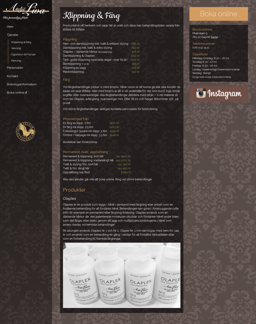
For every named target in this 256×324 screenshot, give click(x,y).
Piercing (16, 60)
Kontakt (12, 76)
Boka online (15, 92)
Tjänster (12, 35)
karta (214, 36)
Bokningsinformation (21, 84)
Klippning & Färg (21, 42)
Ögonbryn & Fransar (23, 54)
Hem (10, 26)
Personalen (15, 68)
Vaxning (16, 48)
